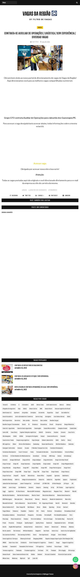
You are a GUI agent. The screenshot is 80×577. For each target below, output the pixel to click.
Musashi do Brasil (8, 503)
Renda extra (38, 527)
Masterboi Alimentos (49, 495)
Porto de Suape (48, 519)
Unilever (40, 554)
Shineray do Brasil (25, 539)
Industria (41, 479)
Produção (19, 523)
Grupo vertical (7, 476)
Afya (19, 409)
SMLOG (4, 542)
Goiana (59, 456)
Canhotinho (73, 428)
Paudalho (23, 511)
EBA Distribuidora (61, 444)
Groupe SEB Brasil (15, 460)
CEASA (15, 436)
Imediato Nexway (7, 479)
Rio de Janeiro (7, 531)
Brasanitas (44, 424)
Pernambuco (58, 511)
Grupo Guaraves (25, 464)
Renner (47, 527)
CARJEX (41, 432)
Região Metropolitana (15, 527)
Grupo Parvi (67, 468)
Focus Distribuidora (56, 452)
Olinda (44, 507)
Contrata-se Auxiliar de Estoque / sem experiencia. (32, 376)
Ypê (29, 558)
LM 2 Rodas (60, 487)
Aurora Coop (39, 416)
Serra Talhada (62, 535)
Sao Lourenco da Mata (9, 535)
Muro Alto (68, 499)
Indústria (49, 479)
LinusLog (45, 487)
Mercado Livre (18, 499)
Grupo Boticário (48, 460)
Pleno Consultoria (16, 519)
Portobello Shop (59, 519)
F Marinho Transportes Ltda (39, 448)
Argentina (50, 412)
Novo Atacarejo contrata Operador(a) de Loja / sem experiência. (36, 387)
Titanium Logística (29, 550)
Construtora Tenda (8, 440)
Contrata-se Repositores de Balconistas (28, 365)
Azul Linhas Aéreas (59, 416)
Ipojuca (65, 479)
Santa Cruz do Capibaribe (68, 531)
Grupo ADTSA (26, 460)
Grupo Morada (6, 468)
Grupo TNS (36, 472)
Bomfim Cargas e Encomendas (11, 424)
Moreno (37, 499)
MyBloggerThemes (48, 574)
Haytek (23, 476)
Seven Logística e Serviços (10, 539)
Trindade (53, 550)
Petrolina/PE (48, 515)
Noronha (72, 503)
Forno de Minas (69, 452)
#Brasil (24, 190)
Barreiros (17, 420)
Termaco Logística (8, 550)
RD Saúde (70, 523)
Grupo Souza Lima (8, 472)
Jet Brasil (37, 483)
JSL (72, 483)
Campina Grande (62, 428)
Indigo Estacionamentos (29, 479)
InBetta (17, 479)
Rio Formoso (17, 531)
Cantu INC (5, 432)
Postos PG (70, 519)
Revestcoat (55, 527)
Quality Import (29, 523)
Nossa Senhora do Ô (8, 507)
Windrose (14, 558)
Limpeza (38, 487)
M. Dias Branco (20, 491)
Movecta (44, 499)
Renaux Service (28, 527)
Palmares (15, 511)
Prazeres (11, 523)
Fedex (32, 452)
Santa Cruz (55, 531)
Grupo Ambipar (37, 460)
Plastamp (5, 519)
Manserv (67, 491)
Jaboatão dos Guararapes (10, 483)
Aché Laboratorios (51, 405)
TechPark (49, 546)
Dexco (69, 440)
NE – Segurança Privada (46, 503)
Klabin (4, 487)
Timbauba (19, 550)
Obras (38, 507)
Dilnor (14, 444)
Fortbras (5, 456)
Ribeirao (71, 527)
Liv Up (52, 487)
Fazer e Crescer (23, 452)
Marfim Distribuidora (9, 495)
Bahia (68, 416)
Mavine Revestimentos (63, 495)
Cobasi (42, 436)
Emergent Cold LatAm (9, 448)
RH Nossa (63, 527)
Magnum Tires (58, 491)
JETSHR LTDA (45, 483)
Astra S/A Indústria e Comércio (24, 416)
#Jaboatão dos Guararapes (38, 190)
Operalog (51, 507)
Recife (4, 527)
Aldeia (25, 409)
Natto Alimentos (20, 503)
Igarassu (57, 476)
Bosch (24, 424)
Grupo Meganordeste (67, 464)
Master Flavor (36, 495)
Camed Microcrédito (49, 428)
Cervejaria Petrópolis (32, 436)
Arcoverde (41, 412)
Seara (34, 535)
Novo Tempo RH (21, 507)
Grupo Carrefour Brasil (61, 460)
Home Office (40, 476)
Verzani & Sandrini (50, 554)
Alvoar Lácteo (33, 409)
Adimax (68, 405)
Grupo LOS (56, 464)
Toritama (40, 550)
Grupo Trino (45, 472)
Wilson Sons (6, 558)
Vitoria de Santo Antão (64, 554)
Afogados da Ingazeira (9, 409)
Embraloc (71, 444)
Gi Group (44, 456)
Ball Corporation (7, 420)
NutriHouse (31, 507)
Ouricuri (65, 507)
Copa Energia (35, 440)
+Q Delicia (13, 405)
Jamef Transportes (25, 483)
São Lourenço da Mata (24, 535)
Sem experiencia (43, 535)
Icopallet (49, 476)
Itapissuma (73, 479)
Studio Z (51, 542)
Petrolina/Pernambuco (60, 515)
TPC (47, 550)
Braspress (59, 424)
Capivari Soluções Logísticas (28, 432)
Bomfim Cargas (54, 420)
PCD (37, 511)
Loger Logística (70, 487)
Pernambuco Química (8, 515)
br (29, 424)
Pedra (43, 511)
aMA (41, 409)
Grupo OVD (44, 468)
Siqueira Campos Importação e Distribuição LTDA (59, 539)
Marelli (74, 491)
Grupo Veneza (65, 472)
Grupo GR (15, 464)
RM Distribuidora (28, 531)
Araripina (33, 412)
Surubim (5, 546)
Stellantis (23, 542)
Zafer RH (35, 558)
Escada (27, 448)
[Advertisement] (40, 100)
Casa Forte (71, 432)
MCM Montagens (7, 499)
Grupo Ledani (46, 464)
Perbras (49, 511)
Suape (58, 542)
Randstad (49, 523)
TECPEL (66, 546)
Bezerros (35, 420)
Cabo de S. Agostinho (9, 428)
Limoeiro (31, 487)
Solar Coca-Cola (13, 542)
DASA (57, 440)
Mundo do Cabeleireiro (56, 499)
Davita (63, 440)
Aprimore (16, 412)
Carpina (56, 432)
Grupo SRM (18, 472)
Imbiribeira (65, 476)
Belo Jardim (26, 420)
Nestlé (57, 503)
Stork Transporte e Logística (37, 542)
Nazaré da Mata (32, 503)
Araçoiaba (25, 412)
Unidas (33, 554)
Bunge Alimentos (69, 424)
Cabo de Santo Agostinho (24, 428)
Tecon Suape (58, 546)
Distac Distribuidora (25, 444)
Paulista (31, 511)
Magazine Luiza (47, 491)
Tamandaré (13, 546)
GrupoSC (16, 476)
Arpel (57, 412)
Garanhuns (36, 456)
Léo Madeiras (22, 487)
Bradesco (35, 424)
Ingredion (57, 479)
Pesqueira (31, 515)
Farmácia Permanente (56, 448)
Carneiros (48, 432)
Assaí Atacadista (8, 416)
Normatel (64, 503)
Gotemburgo (67, 456)
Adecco (62, 405)
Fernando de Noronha (42, 452)
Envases (20, 448)
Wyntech (22, 558)
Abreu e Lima (40, 405)
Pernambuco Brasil (69, 511)
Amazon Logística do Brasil (62, 409)
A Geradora (25, 405)
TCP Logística (40, 546)
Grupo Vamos (55, 472)
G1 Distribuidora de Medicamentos (20, 456)
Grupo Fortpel (6, 464)
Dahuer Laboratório (47, 440)
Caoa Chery (14, 432)
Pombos (26, 519)
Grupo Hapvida (37, 464)
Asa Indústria (65, 412)
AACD (32, 405)
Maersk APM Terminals (33, 491)
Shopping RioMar (38, 539)
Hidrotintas (31, 476)
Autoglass (48, 416)
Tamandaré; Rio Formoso (26, 546)
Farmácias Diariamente (9, 452)
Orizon (59, 507)
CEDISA (21, 436)
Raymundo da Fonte (60, 523)
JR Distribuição (56, 483)
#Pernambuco (52, 190)
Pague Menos (6, 511)
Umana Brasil (6, 554)
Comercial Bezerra (52, 436)
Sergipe (53, 535)
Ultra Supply (62, 550)
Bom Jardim (43, 420)
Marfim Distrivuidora (23, 495)
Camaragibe (37, 428)
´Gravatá (5, 405)
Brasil (40, 27)
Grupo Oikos (35, 468)
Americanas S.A (7, 412)
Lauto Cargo (12, 487)
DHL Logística (6, 444)
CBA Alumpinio (6, 436)
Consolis (63, 436)
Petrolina (39, 515)
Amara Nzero (48, 409)
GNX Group (52, 456)
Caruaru (63, 432)
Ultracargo (71, 550)
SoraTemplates (37, 574)
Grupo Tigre (27, 472)
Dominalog (36, 444)
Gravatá (5, 460)
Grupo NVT (26, 468)
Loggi (4, 491)
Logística (11, 491)
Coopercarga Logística (22, 440)
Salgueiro (38, 531)
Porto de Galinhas (36, 519)
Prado (4, 523)
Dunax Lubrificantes (47, 444)
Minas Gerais (28, 499)
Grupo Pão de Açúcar (55, 468)
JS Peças (66, 483)
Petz (71, 515)
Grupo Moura (16, 468)
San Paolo (46, 531)
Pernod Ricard (21, 515)
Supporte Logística (67, 542)
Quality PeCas (40, 523)
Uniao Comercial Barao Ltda (20, 554)
